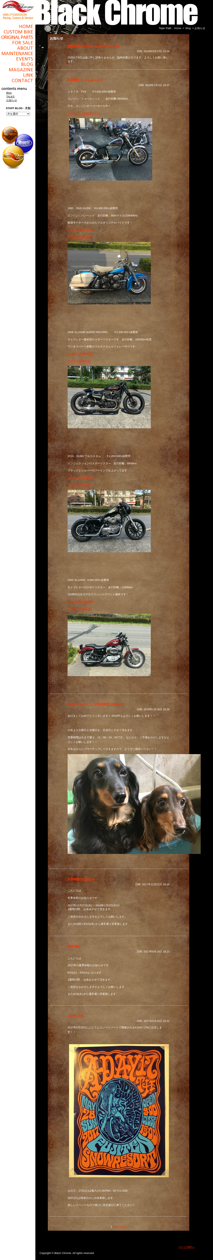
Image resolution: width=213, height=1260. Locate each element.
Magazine (17, 69)
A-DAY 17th (75, 1015)
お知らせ (11, 100)
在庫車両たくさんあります (85, 80)
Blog (17, 64)
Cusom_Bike (17, 32)
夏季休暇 (73, 946)
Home (17, 26)
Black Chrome (17, 10)
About (17, 48)
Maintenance (17, 53)
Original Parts (17, 37)
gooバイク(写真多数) (80, 229)
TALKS (10, 96)
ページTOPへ (186, 1247)
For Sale (17, 42)
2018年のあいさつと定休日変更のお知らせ (96, 704)
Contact (17, 80)
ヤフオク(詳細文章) (79, 236)
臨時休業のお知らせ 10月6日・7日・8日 (94, 46)
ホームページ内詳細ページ (84, 113)
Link (17, 75)
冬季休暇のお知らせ (81, 879)
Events (17, 59)
